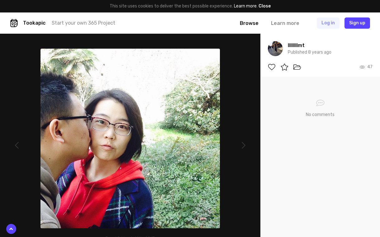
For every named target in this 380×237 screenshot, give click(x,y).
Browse (249, 23)
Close (265, 6)
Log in (328, 23)
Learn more (245, 6)
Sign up (357, 23)
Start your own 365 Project (83, 23)
